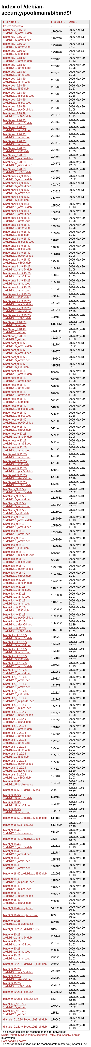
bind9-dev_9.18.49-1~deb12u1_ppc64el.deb (18, 108)
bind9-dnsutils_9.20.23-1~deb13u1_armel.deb (17, 282)
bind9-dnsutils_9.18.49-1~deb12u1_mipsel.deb (17, 247)
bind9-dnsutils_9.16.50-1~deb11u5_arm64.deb (17, 185)
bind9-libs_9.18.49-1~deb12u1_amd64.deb (17, 519)
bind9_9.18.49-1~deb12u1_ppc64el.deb (18, 894)
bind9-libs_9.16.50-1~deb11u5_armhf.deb (16, 505)
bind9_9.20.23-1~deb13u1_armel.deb (16, 950)
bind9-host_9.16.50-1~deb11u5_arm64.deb (17, 351)
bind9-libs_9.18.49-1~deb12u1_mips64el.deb (18, 553)
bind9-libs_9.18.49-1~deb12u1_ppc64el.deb (18, 567)
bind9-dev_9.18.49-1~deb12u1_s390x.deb (17, 115)
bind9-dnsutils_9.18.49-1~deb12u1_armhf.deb (17, 226)
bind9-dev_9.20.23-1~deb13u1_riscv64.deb (17, 164)
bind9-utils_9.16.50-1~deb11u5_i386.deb (16, 658)
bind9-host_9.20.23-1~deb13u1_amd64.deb (17, 435)
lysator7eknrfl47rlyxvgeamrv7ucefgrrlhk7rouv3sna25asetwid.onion (40, 1034)
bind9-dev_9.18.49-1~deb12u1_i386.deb (16, 87)
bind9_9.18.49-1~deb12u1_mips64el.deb (18, 880)
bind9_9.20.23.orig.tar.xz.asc (20, 998)
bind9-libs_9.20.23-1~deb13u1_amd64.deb (17, 581)
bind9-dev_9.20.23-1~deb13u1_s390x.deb (17, 171)
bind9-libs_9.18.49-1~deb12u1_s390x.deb (17, 574)
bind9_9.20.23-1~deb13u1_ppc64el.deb (18, 971)
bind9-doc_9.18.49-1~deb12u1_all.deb (14, 331)
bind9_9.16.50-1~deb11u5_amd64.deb (17, 797)
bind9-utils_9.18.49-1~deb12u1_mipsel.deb (17, 706)
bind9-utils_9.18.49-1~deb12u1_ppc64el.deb (18, 713)
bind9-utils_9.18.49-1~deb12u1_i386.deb (16, 693)
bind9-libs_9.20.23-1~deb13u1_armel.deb (16, 595)
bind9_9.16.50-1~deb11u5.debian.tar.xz (18, 783)
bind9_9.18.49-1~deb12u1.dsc (21, 838)
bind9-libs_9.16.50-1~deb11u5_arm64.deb (17, 498)
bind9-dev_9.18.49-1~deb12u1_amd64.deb (17, 59)
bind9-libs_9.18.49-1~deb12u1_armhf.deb (16, 540)
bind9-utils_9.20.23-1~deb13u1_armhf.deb (16, 748)
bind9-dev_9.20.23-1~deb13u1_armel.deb (16, 136)
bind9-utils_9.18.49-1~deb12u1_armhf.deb (16, 685)
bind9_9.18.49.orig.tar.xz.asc (20, 915)
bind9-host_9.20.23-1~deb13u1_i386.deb (16, 463)
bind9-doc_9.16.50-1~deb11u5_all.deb (14, 324)
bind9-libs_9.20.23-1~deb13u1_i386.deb (16, 609)
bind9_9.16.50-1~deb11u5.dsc (21, 790)
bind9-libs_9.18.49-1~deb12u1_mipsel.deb (17, 560)
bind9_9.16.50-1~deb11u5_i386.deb (25, 817)
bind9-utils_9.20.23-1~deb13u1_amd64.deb (17, 727)
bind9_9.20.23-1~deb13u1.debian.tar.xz (18, 922)
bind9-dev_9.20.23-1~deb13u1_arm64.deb (17, 129)
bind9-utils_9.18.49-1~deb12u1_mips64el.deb (18, 700)
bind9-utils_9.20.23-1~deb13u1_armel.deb (16, 741)
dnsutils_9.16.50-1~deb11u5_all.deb (25, 1019)
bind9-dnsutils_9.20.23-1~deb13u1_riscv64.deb (17, 310)
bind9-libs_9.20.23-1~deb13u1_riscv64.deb (17, 623)
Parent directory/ (13, 26)
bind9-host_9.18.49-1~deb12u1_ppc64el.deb (18, 421)
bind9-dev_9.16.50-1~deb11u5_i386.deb (16, 52)
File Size (56, 21)
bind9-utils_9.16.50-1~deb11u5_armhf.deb (16, 651)
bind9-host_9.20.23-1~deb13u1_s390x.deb (17, 484)
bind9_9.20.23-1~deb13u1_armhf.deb (16, 957)
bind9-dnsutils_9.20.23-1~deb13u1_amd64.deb (17, 268)
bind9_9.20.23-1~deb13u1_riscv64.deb (17, 978)
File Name (9, 21)
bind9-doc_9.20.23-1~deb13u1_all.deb (14, 338)
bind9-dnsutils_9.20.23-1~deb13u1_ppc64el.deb (18, 303)
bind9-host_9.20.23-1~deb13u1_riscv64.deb (17, 477)
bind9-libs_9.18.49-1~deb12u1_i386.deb (16, 546)
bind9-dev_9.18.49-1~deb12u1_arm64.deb (17, 66)
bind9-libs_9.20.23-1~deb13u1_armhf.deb (16, 602)
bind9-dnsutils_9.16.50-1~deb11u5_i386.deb (17, 198)
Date (72, 21)
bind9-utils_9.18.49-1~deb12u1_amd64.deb (17, 665)
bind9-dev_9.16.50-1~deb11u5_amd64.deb (17, 31)
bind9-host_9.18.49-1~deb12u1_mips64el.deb (18, 407)
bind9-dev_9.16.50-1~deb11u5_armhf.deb (16, 45)
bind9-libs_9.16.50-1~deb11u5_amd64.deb (17, 491)
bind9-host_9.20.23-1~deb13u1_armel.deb (16, 449)
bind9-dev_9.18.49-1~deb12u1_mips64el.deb (18, 94)
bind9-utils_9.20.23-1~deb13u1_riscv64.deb (17, 769)
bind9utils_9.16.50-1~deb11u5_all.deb (14, 1006)
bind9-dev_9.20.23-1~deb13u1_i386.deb (16, 150)
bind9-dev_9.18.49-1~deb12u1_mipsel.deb (17, 101)
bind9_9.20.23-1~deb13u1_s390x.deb (17, 985)
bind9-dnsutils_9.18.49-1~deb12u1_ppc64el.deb (18, 254)
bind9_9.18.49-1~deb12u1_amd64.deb (17, 846)
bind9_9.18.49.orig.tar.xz (18, 908)
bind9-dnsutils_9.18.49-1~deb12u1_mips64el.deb (18, 240)
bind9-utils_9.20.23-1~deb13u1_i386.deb (16, 755)
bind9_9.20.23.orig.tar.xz (18, 991)
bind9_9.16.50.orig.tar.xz (18, 824)
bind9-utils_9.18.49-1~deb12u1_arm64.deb (17, 672)
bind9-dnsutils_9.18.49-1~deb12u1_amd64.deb (17, 205)
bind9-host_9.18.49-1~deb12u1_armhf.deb (16, 393)
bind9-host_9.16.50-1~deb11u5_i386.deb (16, 365)
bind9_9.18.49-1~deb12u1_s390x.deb (17, 901)
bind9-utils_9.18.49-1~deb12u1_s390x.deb (17, 720)
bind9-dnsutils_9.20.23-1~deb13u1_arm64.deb (17, 275)
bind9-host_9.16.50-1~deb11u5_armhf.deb (16, 359)
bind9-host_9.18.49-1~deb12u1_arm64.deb (17, 379)
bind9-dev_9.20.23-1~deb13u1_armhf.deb (16, 143)
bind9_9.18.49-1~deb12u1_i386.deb (25, 873)
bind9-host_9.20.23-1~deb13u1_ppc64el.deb (18, 470)
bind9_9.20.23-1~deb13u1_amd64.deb (17, 936)
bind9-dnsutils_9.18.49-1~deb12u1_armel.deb (17, 219)
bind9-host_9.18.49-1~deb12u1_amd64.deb (17, 372)
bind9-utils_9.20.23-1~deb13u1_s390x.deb (17, 776)
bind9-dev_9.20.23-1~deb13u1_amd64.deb (17, 122)
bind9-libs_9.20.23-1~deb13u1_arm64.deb (17, 588)
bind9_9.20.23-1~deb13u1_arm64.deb (17, 943)
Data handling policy (13, 1041)
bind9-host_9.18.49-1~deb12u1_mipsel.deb (17, 414)
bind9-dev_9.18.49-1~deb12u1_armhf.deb (16, 80)
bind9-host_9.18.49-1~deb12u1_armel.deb (16, 386)
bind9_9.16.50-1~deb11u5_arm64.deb (17, 804)
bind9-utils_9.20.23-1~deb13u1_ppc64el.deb (18, 762)
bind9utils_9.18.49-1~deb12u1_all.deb (14, 1013)
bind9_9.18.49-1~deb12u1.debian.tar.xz (18, 832)
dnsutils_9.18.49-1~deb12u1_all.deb (25, 1026)
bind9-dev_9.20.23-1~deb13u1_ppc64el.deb (18, 157)
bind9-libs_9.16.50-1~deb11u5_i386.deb (16, 512)
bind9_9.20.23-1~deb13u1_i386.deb (25, 964)
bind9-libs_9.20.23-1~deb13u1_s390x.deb (17, 630)
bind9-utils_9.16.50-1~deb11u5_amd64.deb (17, 637)
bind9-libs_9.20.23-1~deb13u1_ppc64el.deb (18, 616)
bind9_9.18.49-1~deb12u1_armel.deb (16, 860)
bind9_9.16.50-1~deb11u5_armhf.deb (16, 811)
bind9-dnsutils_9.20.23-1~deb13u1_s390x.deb (17, 317)
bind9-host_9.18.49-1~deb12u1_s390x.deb (17, 428)
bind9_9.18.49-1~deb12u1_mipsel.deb (17, 887)
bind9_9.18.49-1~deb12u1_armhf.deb (16, 866)
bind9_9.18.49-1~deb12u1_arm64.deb (17, 853)
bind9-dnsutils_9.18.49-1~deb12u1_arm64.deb (17, 212)
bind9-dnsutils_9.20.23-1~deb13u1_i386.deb (17, 296)
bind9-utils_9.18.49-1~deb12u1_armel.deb (16, 679)
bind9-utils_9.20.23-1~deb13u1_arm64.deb (17, 734)
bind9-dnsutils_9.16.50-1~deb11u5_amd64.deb (17, 178)
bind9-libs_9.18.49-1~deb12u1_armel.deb (16, 532)
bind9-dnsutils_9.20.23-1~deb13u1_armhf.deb (17, 289)
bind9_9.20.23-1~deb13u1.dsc (21, 929)
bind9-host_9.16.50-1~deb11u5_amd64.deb (17, 345)
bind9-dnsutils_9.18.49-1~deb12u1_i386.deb (17, 233)
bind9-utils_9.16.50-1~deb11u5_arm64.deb (17, 644)
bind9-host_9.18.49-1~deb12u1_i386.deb (16, 400)
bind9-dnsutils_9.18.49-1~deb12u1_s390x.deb (17, 261)
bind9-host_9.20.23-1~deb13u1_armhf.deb (16, 456)
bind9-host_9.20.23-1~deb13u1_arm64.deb (17, 442)
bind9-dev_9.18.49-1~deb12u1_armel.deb (16, 73)
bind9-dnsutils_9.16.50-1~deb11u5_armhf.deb (17, 191)
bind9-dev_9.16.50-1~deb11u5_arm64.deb (17, 38)
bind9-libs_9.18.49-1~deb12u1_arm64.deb (17, 525)
